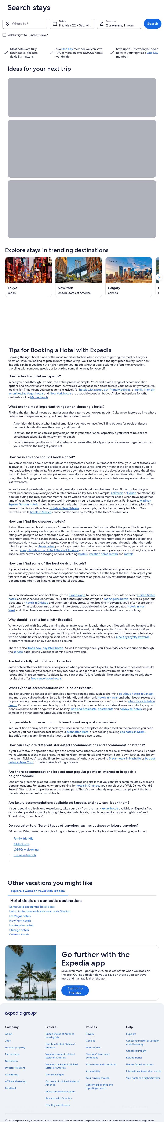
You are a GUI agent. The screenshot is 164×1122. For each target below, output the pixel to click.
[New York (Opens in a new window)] (78, 277)
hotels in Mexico (40, 503)
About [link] (8, 1024)
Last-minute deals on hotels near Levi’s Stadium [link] (40, 902)
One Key (67, 49)
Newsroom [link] (11, 1051)
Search (152, 24)
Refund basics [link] (134, 1048)
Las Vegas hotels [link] (20, 907)
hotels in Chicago (37, 593)
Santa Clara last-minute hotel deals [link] (32, 897)
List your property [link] (15, 1038)
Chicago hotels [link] (19, 921)
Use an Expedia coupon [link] (139, 1055)
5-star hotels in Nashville (125, 749)
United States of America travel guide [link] (59, 1026)
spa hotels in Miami (132, 722)
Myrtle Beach (39, 388)
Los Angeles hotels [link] (21, 916)
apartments (106, 699)
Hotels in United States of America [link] (60, 1036)
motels (128, 544)
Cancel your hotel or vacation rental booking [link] (142, 1033)
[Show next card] (159, 277)
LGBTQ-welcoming (26, 840)
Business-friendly (25, 846)
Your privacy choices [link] (97, 1068)
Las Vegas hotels (32, 384)
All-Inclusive (21, 835)
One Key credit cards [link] (57, 1095)
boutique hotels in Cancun (136, 684)
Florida (131, 484)
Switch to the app (75, 981)
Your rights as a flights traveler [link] (143, 1068)
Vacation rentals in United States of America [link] (60, 1046)
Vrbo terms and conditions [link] (101, 1055)
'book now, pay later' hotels (45, 639)
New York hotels (60, 384)
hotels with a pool (90, 380)
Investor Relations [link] (15, 1058)
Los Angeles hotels (116, 589)
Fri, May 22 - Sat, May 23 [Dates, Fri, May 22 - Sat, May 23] (76, 25)
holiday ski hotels (131, 699)
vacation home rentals (103, 544)
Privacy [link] (90, 1024)
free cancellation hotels (46, 669)
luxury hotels (110, 799)
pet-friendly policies (117, 380)
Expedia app (77, 586)
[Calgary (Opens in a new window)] (128, 277)
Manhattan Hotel (78, 722)
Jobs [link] (8, 1031)
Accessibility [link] (93, 1062)
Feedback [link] (11, 1078)
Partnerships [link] (12, 1045)
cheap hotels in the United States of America (49, 541)
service (18, 642)
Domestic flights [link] (54, 1065)
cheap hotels (46, 537)
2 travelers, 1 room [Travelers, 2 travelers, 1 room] (120, 25)
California (117, 484)
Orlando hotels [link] (19, 925)
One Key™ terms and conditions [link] (98, 1046)
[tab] (38, 881)
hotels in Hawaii (108, 688)
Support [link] (131, 1024)
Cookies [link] (90, 1031)
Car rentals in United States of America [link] (62, 1073)
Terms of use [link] (93, 1038)
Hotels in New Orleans (64, 499)
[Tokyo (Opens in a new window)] (28, 277)
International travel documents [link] (143, 1062)
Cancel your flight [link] (136, 1041)
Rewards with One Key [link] (58, 1089)
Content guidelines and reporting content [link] (99, 1077)
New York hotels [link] (20, 911)
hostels (83, 544)
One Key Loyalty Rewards (132, 627)
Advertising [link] (11, 1065)
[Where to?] (25, 24)
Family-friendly (23, 829)
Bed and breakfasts (83, 699)
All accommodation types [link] (60, 1082)
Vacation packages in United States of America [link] (61, 1056)
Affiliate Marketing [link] (15, 1072)
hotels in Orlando (87, 776)
